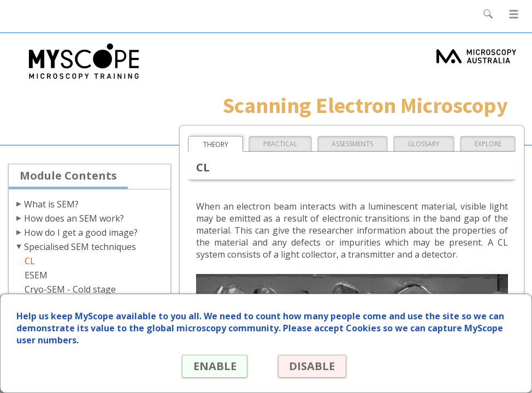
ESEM (36, 275)
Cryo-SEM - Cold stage (70, 289)
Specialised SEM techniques (80, 247)
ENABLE (213, 366)
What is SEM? (51, 204)
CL (30, 261)
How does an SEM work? (74, 218)
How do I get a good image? (81, 233)
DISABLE (312, 366)
